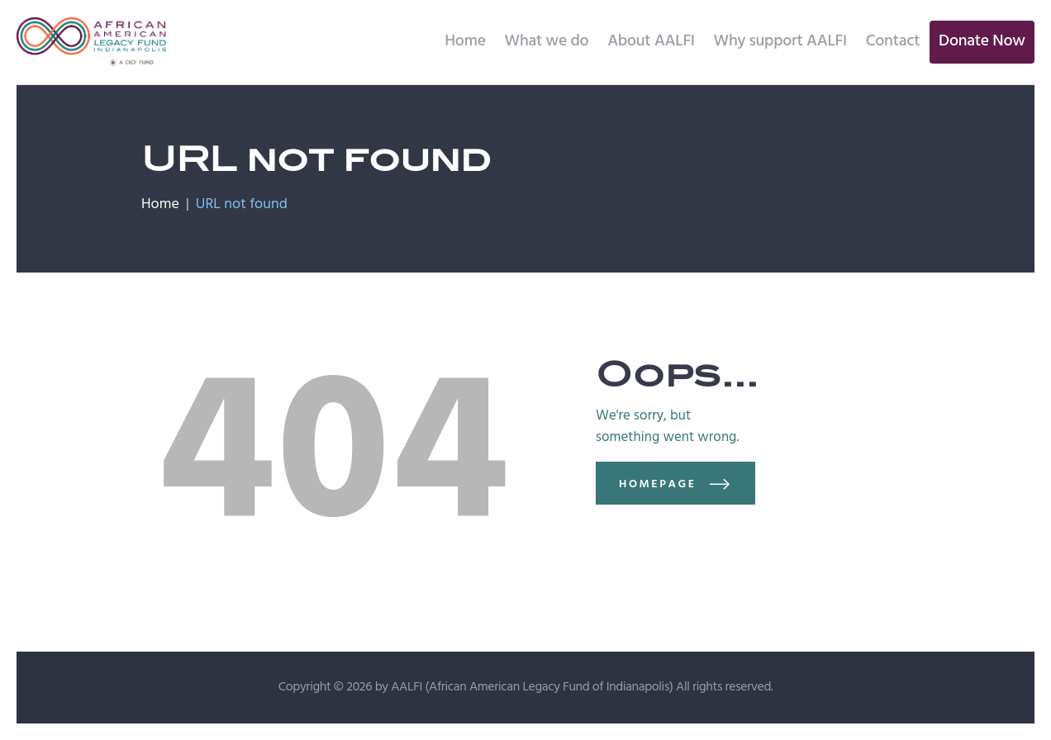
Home (160, 205)
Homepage (658, 484)
